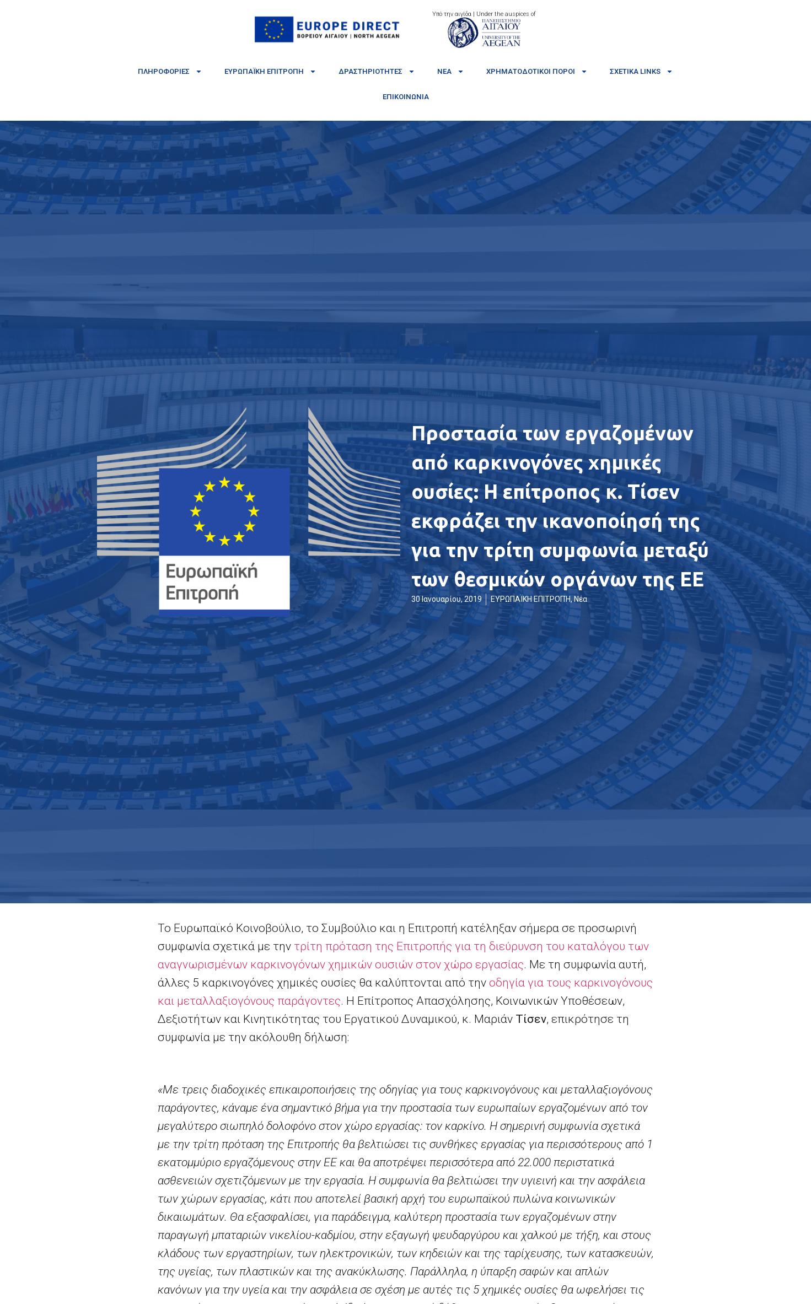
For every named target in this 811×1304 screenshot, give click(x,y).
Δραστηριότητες (377, 71)
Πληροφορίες (170, 71)
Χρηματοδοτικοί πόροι (537, 71)
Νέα (450, 71)
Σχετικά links (641, 71)
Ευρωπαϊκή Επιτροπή (270, 71)
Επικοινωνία (406, 97)
